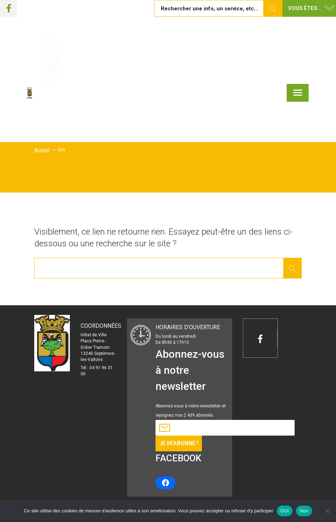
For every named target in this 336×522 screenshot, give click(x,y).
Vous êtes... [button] (304, 8)
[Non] (327, 511)
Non (304, 510)
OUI (284, 510)
